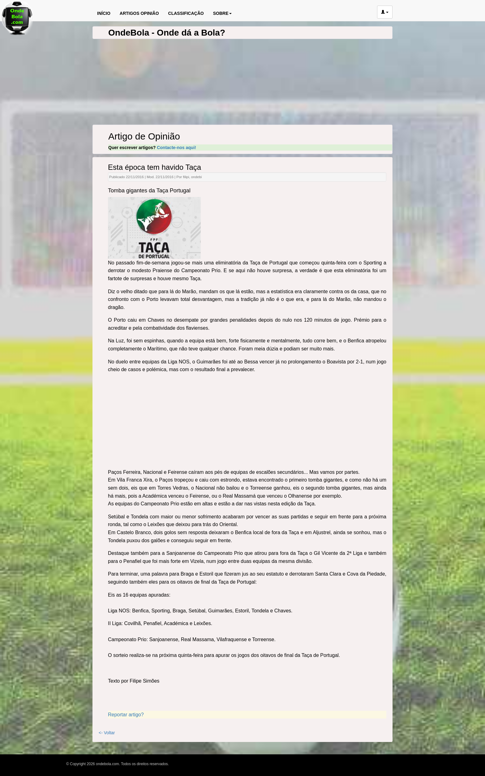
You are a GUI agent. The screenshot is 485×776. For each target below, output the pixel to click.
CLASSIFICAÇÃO (186, 13)
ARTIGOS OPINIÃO (139, 13)
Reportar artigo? (126, 714)
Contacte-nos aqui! (176, 147)
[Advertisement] (247, 422)
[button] (385, 12)
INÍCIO (103, 13)
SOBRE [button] (222, 13)
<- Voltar (107, 732)
